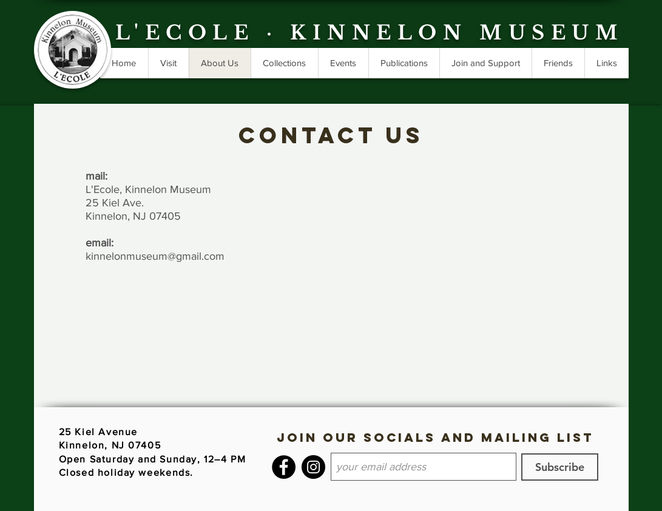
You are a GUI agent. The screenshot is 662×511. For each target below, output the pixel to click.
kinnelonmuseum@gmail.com (155, 256)
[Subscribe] (559, 467)
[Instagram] (313, 467)
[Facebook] (284, 467)
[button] (403, 63)
